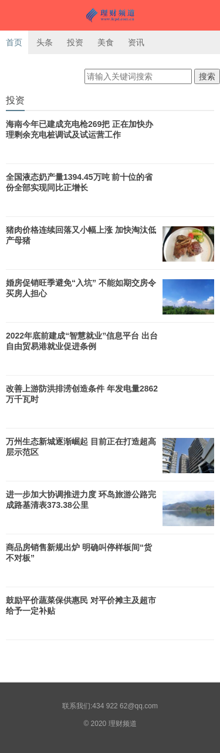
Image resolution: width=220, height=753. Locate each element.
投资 (75, 42)
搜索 (207, 76)
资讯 (136, 42)
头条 (44, 42)
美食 (105, 42)
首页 (14, 42)
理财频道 (110, 15)
